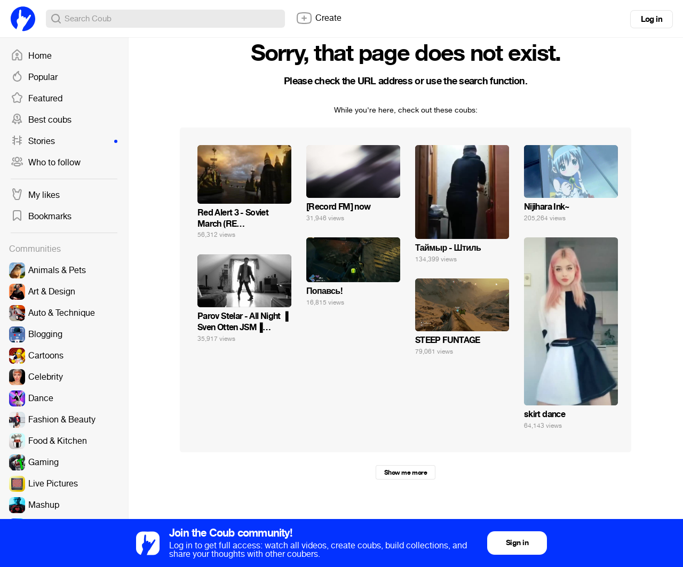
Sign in (517, 543)
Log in (651, 19)
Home (31, 56)
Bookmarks (41, 216)
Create (319, 18)
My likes (35, 195)
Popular (34, 77)
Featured (36, 98)
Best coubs (41, 120)
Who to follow (46, 162)
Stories (64, 141)
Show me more (405, 472)
